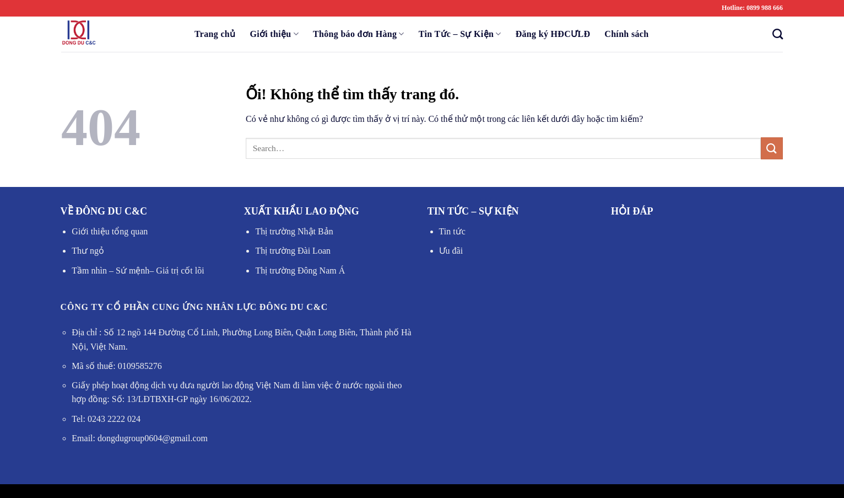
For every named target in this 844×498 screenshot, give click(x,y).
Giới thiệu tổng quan (110, 231)
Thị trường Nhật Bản (294, 231)
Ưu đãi (451, 250)
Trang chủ (214, 34)
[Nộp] (772, 148)
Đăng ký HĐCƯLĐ (553, 34)
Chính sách (626, 34)
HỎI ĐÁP (632, 211)
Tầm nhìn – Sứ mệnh (110, 270)
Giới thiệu (274, 34)
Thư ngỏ (88, 250)
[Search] (774, 34)
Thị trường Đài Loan (293, 250)
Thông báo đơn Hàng (358, 34)
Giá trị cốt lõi (179, 270)
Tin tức (452, 231)
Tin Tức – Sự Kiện (460, 34)
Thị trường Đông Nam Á (300, 270)
